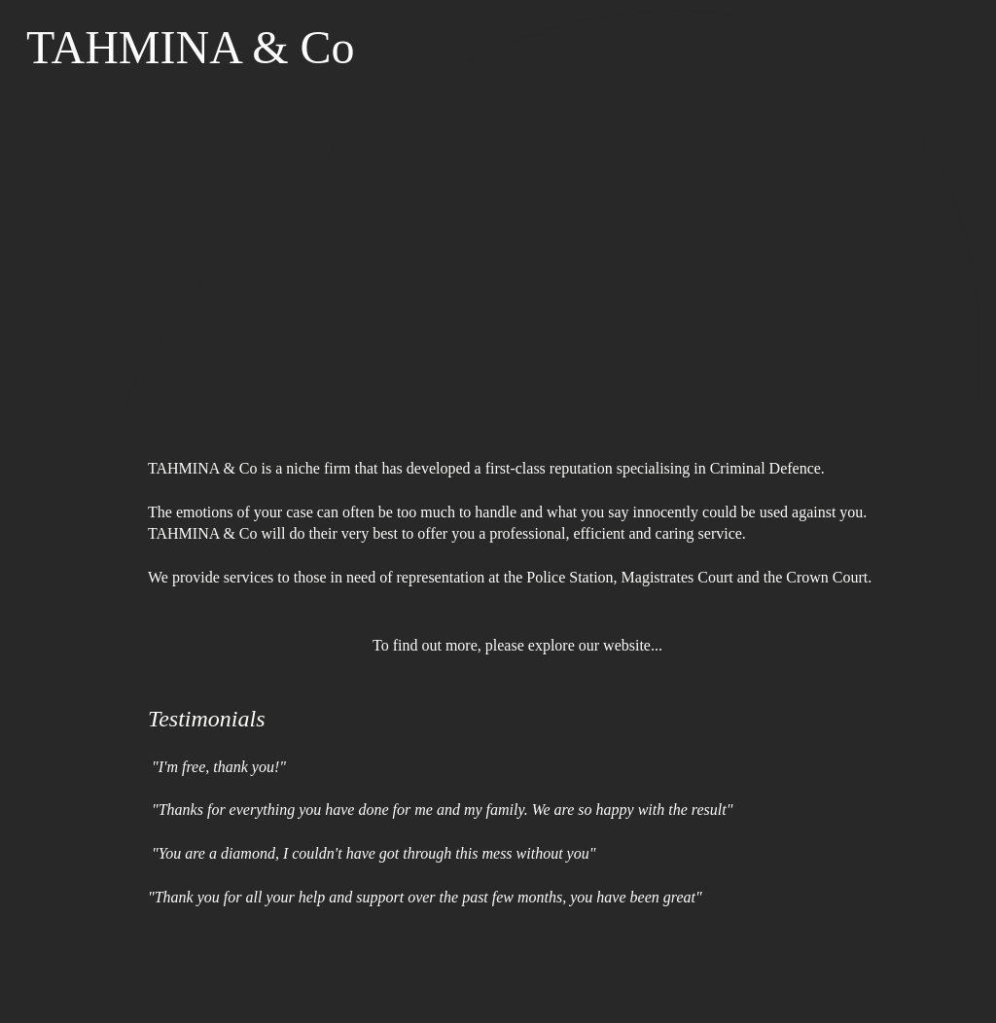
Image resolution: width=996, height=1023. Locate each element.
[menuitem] (114, 121)
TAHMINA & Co (190, 47)
